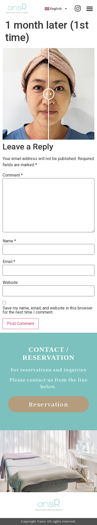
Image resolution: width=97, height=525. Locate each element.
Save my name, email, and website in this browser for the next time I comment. (48, 310)
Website (10, 283)
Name (9, 241)
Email (9, 262)
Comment (13, 175)
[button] (90, 8)
